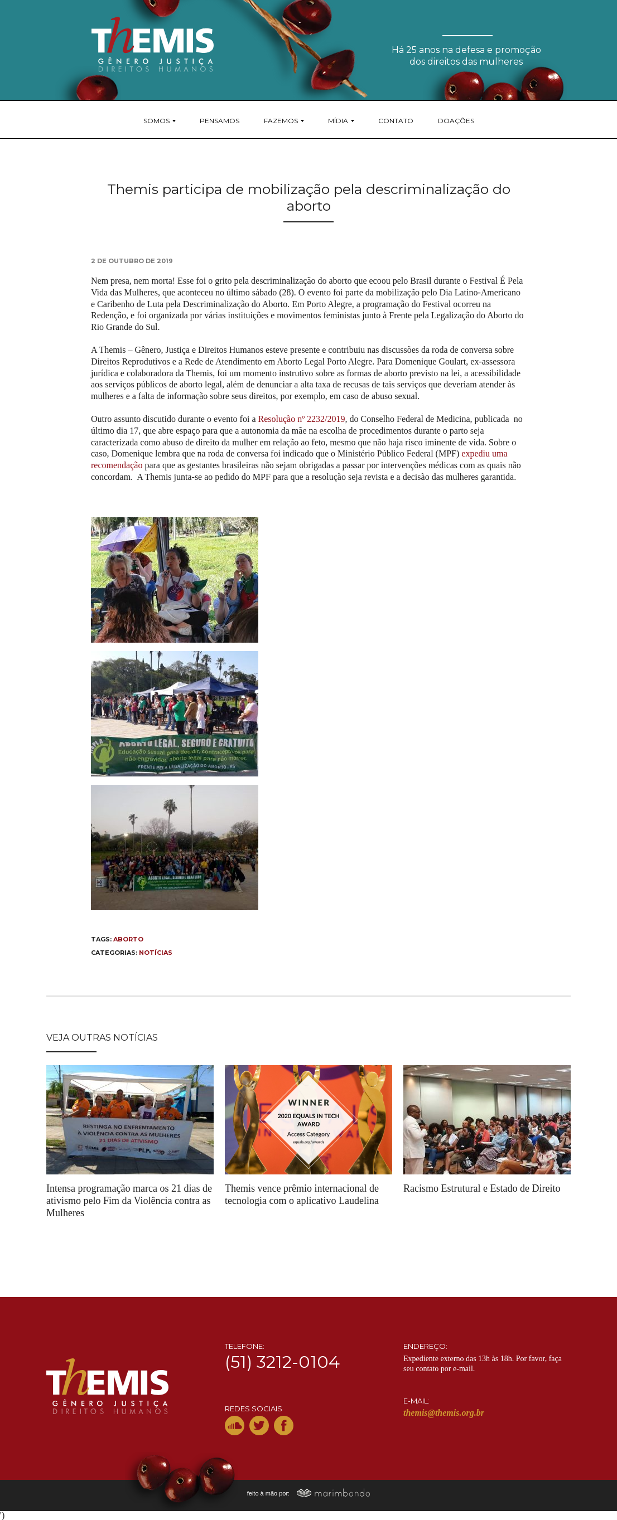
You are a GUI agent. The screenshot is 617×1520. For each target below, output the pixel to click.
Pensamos (219, 120)
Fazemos (281, 120)
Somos (156, 120)
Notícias (155, 952)
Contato (395, 120)
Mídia (338, 120)
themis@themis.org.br (443, 1412)
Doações (456, 120)
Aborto (128, 939)
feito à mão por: (308, 1493)
